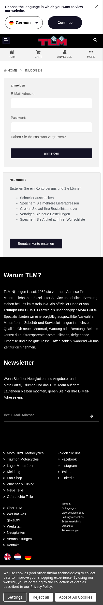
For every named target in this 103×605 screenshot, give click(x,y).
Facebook (68, 459)
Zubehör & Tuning (20, 484)
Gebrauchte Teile (20, 497)
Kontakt (12, 545)
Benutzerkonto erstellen (36, 243)
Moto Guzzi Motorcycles (25, 453)
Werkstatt (14, 526)
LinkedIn (67, 478)
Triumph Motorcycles (23, 459)
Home (12, 70)
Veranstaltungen (19, 539)
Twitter (66, 472)
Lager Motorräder (20, 466)
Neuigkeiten (16, 532)
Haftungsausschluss (72, 517)
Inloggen (33, 70)
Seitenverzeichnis (71, 521)
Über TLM (14, 508)
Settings (15, 597)
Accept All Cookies (75, 597)
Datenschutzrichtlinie (72, 512)
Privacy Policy (41, 586)
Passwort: (18, 118)
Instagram (69, 466)
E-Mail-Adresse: (23, 94)
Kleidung (13, 472)
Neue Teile (15, 490)
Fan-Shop (14, 478)
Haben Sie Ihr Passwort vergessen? (38, 137)
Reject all (41, 597)
